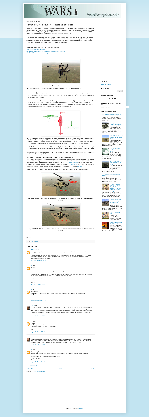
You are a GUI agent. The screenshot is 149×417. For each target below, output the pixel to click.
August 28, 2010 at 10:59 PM (38, 332)
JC (31, 265)
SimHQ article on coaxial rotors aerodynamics (39, 53)
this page (79, 166)
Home (61, 368)
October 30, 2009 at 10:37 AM (38, 300)
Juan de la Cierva (72, 164)
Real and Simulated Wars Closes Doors (112, 114)
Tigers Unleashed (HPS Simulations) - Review (116, 223)
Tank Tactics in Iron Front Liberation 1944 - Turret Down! (116, 137)
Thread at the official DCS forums (36, 49)
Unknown (33, 249)
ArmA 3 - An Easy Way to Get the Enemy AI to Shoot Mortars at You (115, 201)
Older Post (91, 368)
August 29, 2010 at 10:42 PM (38, 362)
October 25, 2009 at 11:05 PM (38, 260)
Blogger (81, 408)
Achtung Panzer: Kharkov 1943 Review (115, 123)
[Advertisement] (106, 49)
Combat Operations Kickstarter (115, 213)
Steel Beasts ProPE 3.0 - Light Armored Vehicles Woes (116, 163)
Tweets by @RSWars (106, 84)
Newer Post (30, 368)
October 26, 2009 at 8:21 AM (38, 284)
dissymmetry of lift (73, 162)
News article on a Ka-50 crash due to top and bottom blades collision (46, 51)
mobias (33, 305)
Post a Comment (33, 365)
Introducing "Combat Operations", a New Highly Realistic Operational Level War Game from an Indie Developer (115, 188)
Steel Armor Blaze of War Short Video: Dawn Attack (116, 150)
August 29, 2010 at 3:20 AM (38, 344)
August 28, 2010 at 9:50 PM (38, 316)
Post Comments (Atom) (39, 371)
